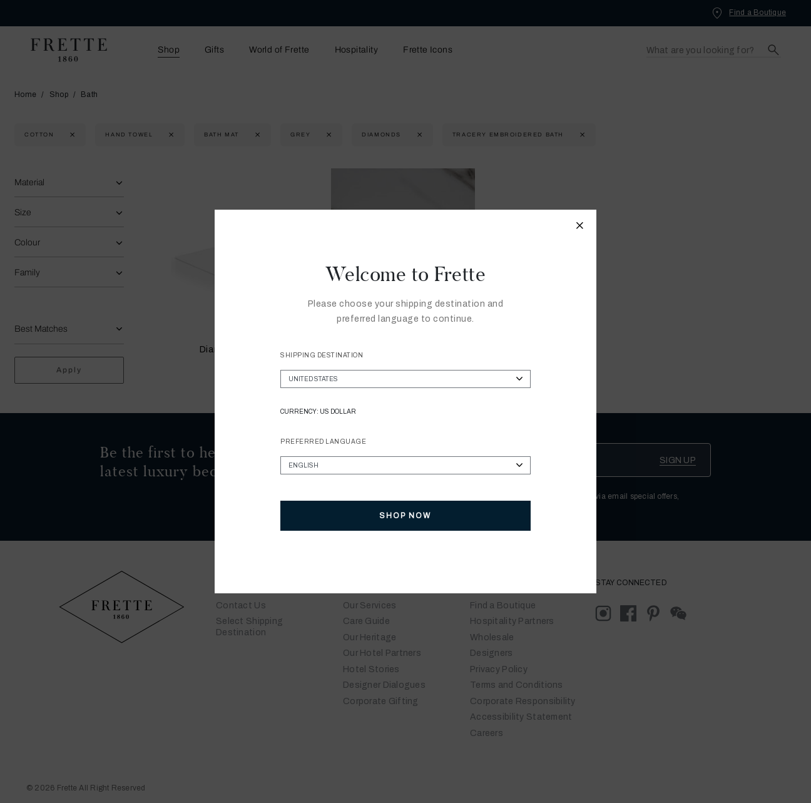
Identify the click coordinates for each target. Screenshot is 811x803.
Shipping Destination (321, 355)
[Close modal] (580, 227)
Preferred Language (323, 441)
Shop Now (405, 515)
